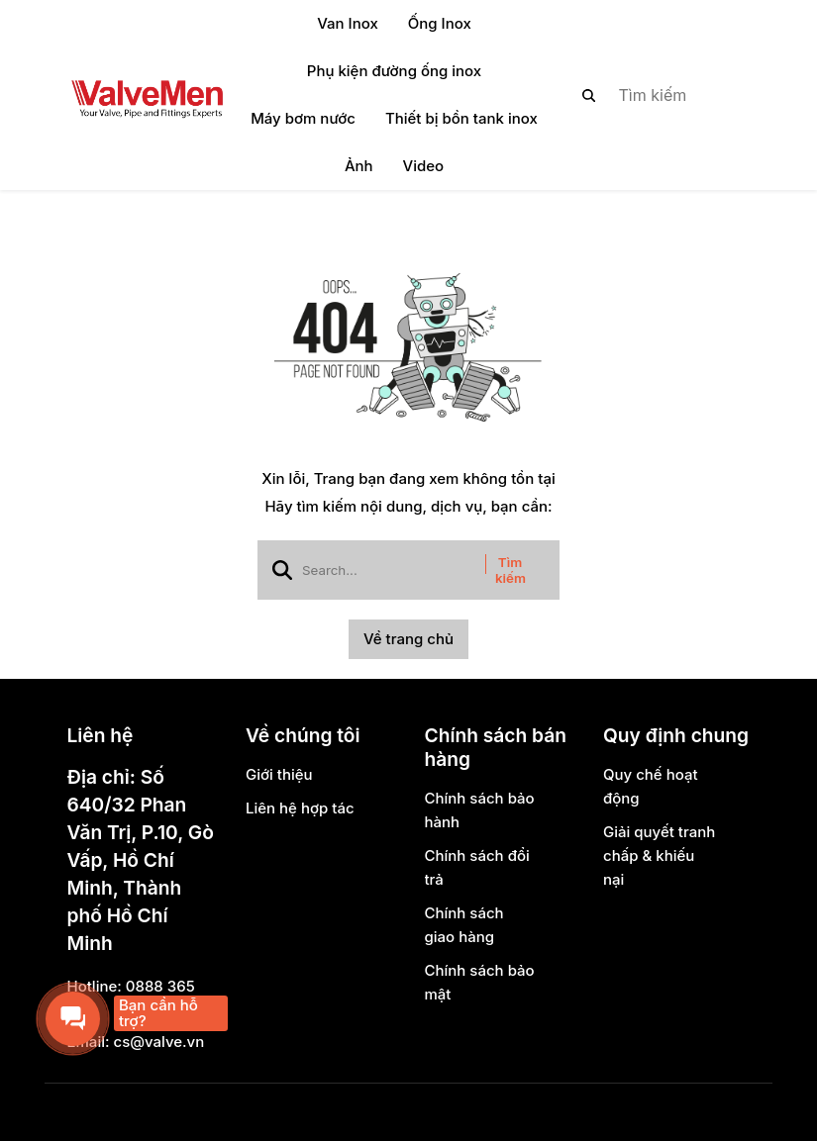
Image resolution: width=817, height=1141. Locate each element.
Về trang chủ (408, 638)
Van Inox (347, 23)
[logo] (146, 95)
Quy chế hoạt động (650, 786)
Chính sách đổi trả (477, 867)
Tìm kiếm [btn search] (510, 570)
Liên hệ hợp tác (300, 808)
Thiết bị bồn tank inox (461, 118)
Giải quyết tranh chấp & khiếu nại (659, 855)
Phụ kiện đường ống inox (394, 70)
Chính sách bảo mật (480, 982)
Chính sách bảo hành (480, 810)
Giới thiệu (279, 774)
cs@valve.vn (159, 1041)
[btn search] (589, 95)
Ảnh (359, 165)
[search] (650, 95)
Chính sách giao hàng (464, 924)
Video (424, 165)
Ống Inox (439, 23)
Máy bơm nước (303, 118)
